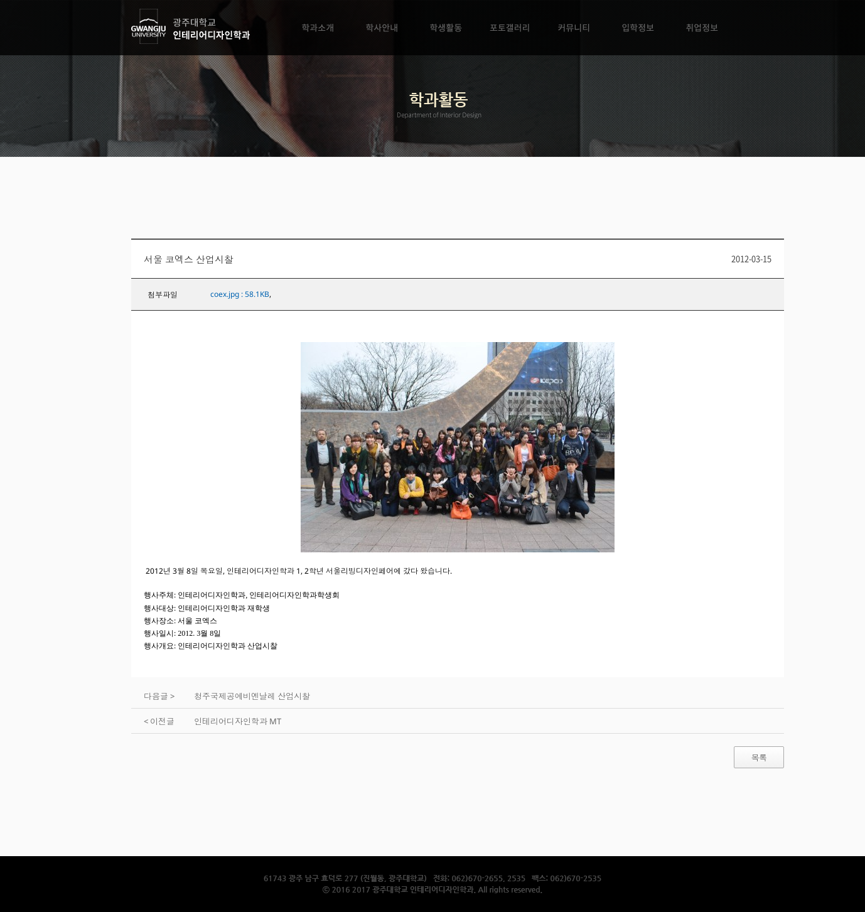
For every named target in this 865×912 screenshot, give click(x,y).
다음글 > (159, 696)
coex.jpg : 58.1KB (239, 294)
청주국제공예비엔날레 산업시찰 (252, 696)
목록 (758, 757)
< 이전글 (159, 721)
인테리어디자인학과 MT (237, 721)
